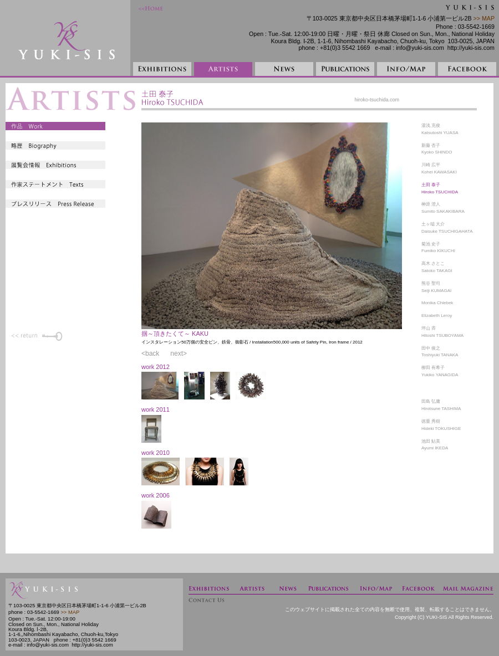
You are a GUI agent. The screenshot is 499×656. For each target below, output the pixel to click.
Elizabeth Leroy (436, 315)
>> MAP (483, 18)
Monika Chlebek (437, 302)
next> (178, 353)
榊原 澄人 (430, 204)
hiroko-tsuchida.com (376, 99)
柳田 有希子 (433, 367)
